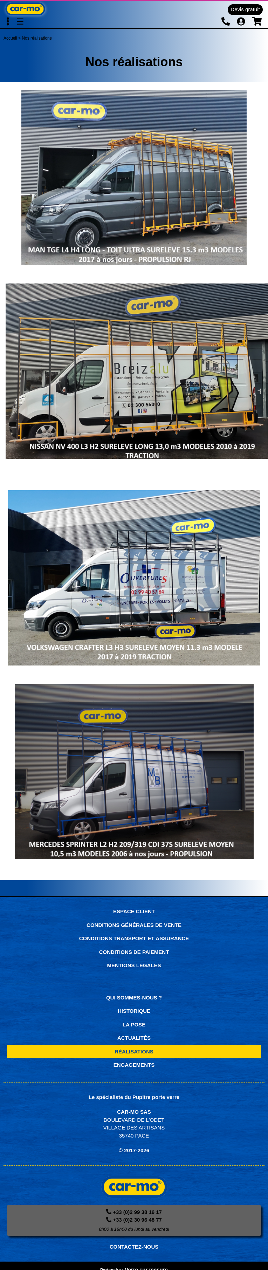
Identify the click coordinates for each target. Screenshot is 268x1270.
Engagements (134, 1065)
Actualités (134, 1038)
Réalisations (134, 1051)
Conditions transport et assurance (134, 938)
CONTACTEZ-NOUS (134, 1247)
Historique (134, 1011)
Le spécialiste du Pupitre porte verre (134, 1097)
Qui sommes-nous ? (134, 998)
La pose (134, 1024)
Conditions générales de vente (134, 925)
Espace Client (134, 911)
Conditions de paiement (134, 952)
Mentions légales (134, 965)
